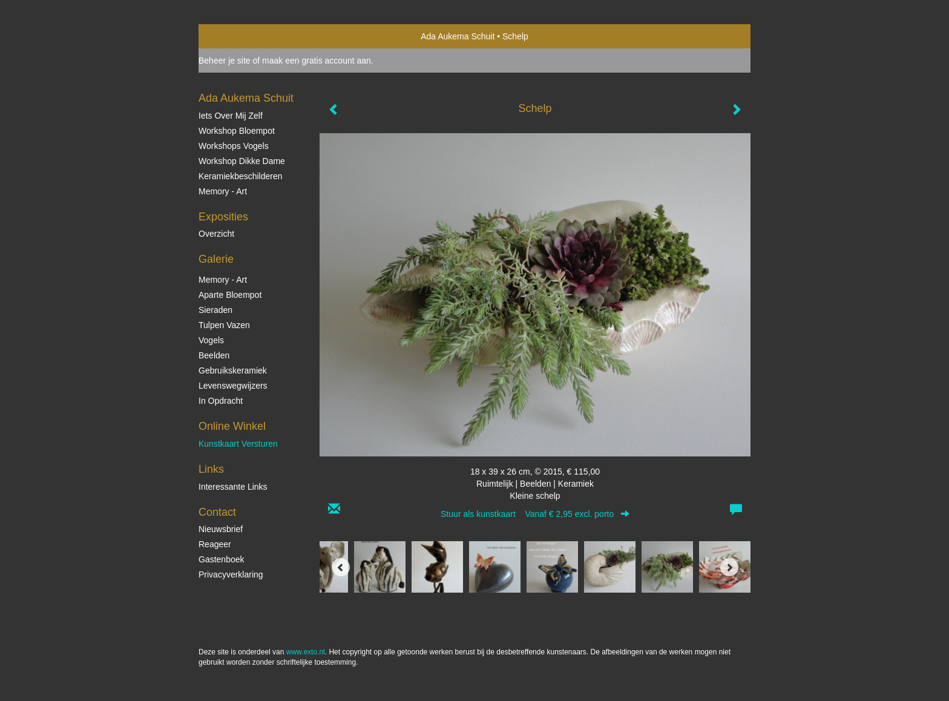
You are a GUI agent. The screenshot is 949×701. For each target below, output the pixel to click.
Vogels (211, 340)
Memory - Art (223, 191)
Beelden (214, 355)
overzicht (216, 234)
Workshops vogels (234, 146)
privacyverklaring (231, 574)
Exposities (223, 217)
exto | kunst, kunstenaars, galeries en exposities (233, 36)
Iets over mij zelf (231, 115)
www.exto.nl (305, 652)
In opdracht (221, 401)
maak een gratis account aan (316, 60)
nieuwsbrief (221, 529)
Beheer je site (225, 60)
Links (211, 469)
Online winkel (232, 426)
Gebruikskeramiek (233, 370)
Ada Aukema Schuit (457, 36)
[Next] (729, 567)
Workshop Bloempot (237, 131)
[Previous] (341, 567)
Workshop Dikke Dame (242, 161)
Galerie (216, 259)
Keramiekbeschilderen (241, 176)
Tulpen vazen (224, 325)
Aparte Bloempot (230, 295)
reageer (215, 544)
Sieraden (215, 310)
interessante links (233, 487)
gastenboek (222, 559)
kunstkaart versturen (238, 444)
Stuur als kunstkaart (535, 514)
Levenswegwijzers (233, 385)
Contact (217, 512)
